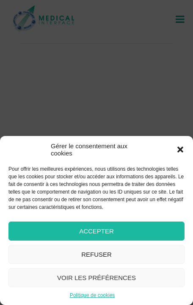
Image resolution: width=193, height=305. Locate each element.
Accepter (96, 231)
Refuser (96, 254)
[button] (180, 149)
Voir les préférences (96, 277)
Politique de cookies (92, 295)
